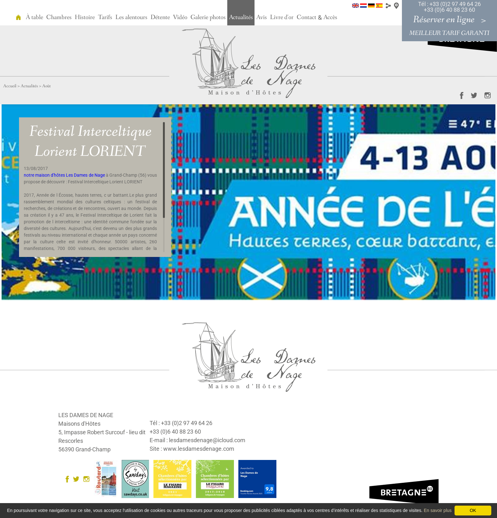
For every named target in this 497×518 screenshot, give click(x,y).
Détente (160, 17)
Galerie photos (208, 17)
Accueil (9, 86)
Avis (261, 17)
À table (34, 17)
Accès (330, 17)
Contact (306, 17)
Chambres (59, 17)
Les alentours (131, 17)
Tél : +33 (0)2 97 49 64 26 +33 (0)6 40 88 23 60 (449, 7)
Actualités (241, 17)
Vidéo (180, 17)
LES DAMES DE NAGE (85, 415)
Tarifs (105, 17)
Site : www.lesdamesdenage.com (192, 448)
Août (46, 86)
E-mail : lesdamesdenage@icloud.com (197, 440)
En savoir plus (438, 510)
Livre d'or (282, 17)
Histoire (85, 17)
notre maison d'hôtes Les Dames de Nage (64, 175)
